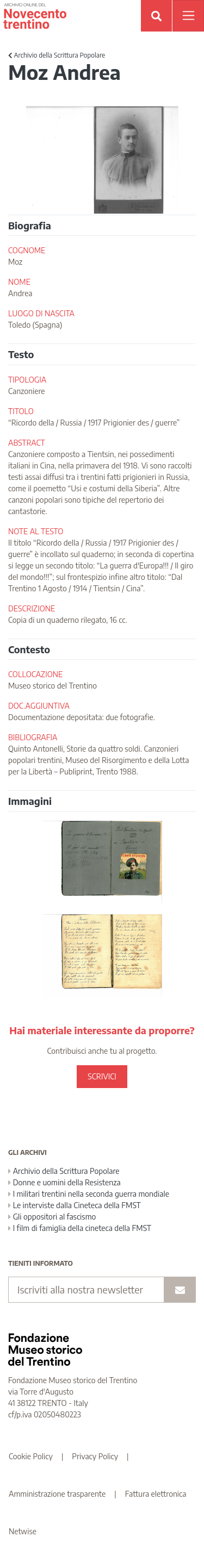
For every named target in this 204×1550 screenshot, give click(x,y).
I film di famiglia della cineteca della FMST (79, 1228)
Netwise (22, 1531)
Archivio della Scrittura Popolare (56, 55)
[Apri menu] (188, 16)
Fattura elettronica (156, 1493)
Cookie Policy (31, 1456)
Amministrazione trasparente (57, 1493)
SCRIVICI (102, 1076)
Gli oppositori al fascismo (52, 1216)
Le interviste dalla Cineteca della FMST (74, 1205)
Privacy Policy (95, 1456)
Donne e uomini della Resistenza (64, 1182)
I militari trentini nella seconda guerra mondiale (88, 1193)
